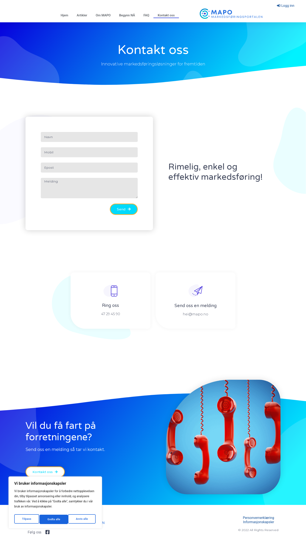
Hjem (64, 15)
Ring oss (110, 305)
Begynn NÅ (127, 15)
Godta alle (82, 519)
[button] (45, 471)
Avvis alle (53, 519)
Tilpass (26, 519)
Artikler (82, 15)
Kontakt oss (166, 15)
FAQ (146, 15)
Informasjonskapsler (258, 522)
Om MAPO (103, 15)
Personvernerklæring (258, 518)
